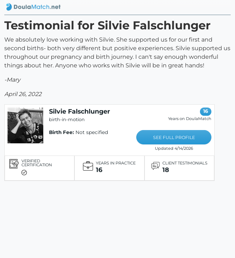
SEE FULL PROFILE (174, 137)
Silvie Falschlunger (79, 111)
